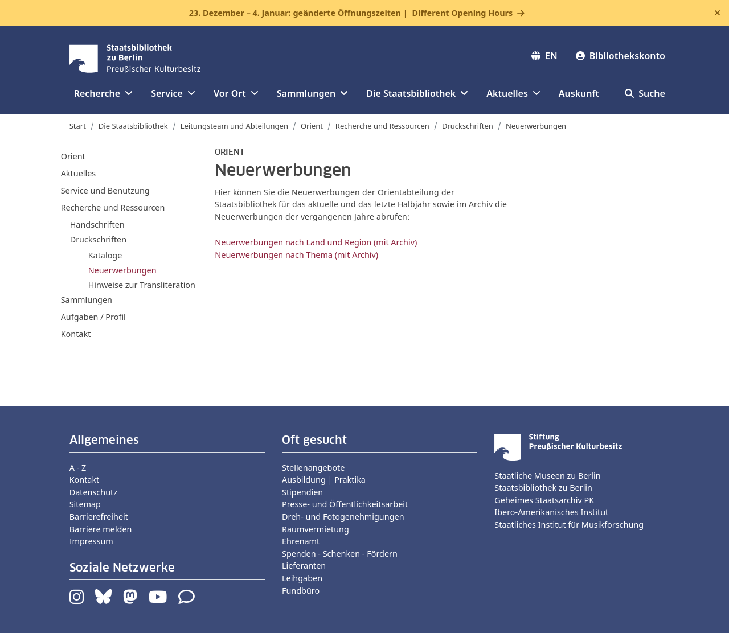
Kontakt (76, 333)
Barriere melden (100, 529)
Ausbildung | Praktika (324, 479)
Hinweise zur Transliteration (141, 284)
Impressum (91, 541)
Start (77, 126)
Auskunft (579, 93)
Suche (645, 93)
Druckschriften (467, 126)
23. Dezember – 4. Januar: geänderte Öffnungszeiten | (351, 13)
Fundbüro (301, 590)
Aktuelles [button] (513, 93)
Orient (312, 126)
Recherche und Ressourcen (382, 126)
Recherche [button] (103, 93)
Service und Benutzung (105, 190)
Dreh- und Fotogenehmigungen (343, 516)
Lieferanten (304, 565)
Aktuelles (78, 173)
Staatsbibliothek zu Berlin (543, 487)
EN (544, 56)
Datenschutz (93, 492)
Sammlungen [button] (312, 93)
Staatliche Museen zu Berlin (547, 475)
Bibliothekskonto (620, 56)
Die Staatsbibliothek (133, 126)
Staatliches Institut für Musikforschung (569, 524)
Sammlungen (86, 299)
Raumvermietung (315, 529)
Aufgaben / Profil (93, 316)
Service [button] (173, 93)
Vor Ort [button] (236, 93)
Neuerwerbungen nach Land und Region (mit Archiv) (316, 242)
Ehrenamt (301, 541)
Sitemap (85, 504)
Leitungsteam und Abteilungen (234, 126)
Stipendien (302, 492)
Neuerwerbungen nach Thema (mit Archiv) (296, 254)
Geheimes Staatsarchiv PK (544, 500)
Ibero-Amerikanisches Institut (551, 512)
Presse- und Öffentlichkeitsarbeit (345, 504)
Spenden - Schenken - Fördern (340, 553)
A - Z (78, 467)
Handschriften (97, 224)
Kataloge (105, 255)
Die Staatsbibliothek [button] (417, 93)
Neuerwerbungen (122, 270)
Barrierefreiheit (98, 516)
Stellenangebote (313, 467)
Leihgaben (302, 578)
